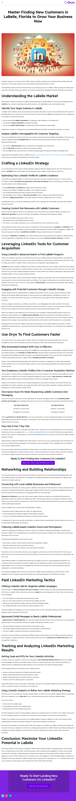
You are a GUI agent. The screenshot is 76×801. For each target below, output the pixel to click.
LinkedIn (58, 758)
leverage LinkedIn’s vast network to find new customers (51, 155)
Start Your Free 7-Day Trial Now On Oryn (38, 463)
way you (39, 432)
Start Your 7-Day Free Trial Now (39, 786)
